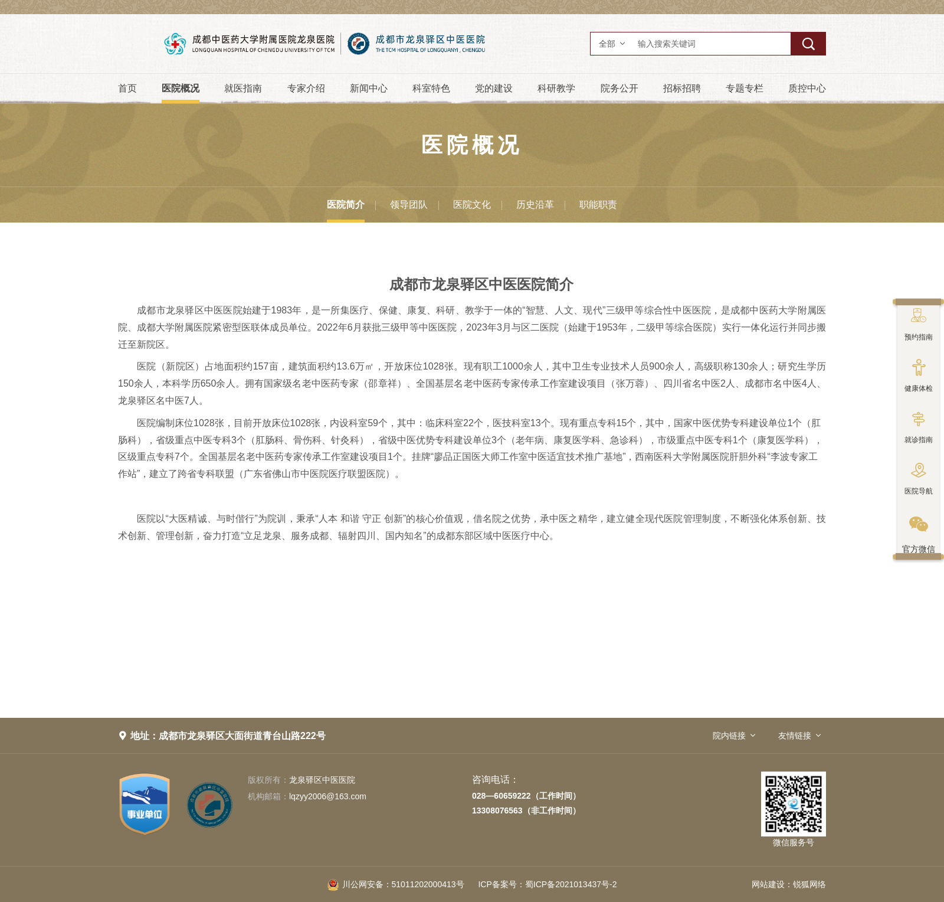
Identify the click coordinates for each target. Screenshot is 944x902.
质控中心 (807, 88)
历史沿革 (535, 205)
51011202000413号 (395, 884)
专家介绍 (306, 88)
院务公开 (619, 88)
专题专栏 (744, 88)
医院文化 (472, 205)
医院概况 (180, 88)
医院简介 (346, 205)
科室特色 (431, 88)
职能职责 (598, 205)
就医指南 (243, 88)
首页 (127, 88)
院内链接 (729, 735)
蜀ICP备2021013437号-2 (547, 884)
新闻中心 (369, 88)
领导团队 (409, 205)
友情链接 (794, 735)
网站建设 (768, 884)
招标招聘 (682, 88)
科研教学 (556, 88)
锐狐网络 (809, 884)
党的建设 (494, 88)
